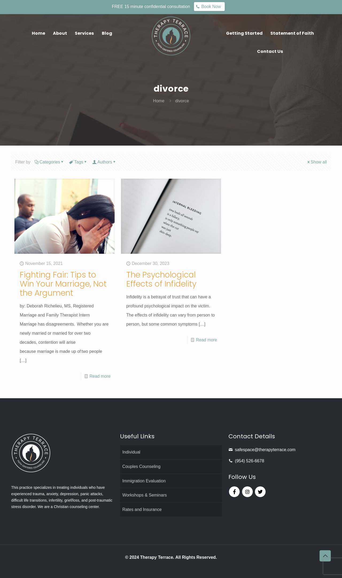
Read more (100, 376)
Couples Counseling (141, 466)
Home (159, 101)
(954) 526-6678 (249, 461)
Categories (49, 162)
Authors (104, 162)
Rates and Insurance (142, 509)
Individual (131, 452)
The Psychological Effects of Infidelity (161, 279)
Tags (78, 162)
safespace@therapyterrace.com (265, 449)
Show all (316, 162)
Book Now (211, 6)
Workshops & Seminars (144, 495)
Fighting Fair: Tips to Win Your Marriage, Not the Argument (63, 284)
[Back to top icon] (325, 555)
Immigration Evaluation (144, 481)
